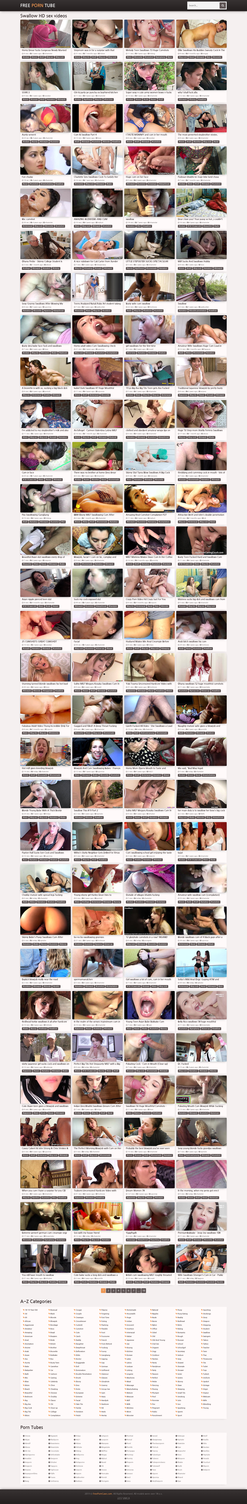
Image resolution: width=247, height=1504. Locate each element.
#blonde (106, 142)
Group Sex (104, 1389)
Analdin (27, 1458)
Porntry (128, 1458)
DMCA (126, 1498)
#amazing (152, 522)
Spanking (180, 1408)
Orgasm (154, 1348)
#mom (34, 57)
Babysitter (28, 1370)
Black (52, 1314)
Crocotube (54, 1451)
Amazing (27, 1332)
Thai (204, 1355)
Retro (179, 1325)
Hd (101, 1408)
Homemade (130, 1310)
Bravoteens (54, 1443)
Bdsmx (26, 1477)
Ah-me (26, 1451)
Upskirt (205, 1381)
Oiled (153, 1332)
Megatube (104, 1447)
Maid (128, 1381)
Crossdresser (80, 1321)
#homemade (151, 268)
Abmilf (26, 1443)
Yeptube (205, 1455)
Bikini (26, 1415)
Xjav (178, 1481)
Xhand (179, 1477)
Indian (128, 1321)
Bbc (25, 1378)
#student (46, 268)
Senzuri (129, 1473)
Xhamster (180, 1473)
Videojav (180, 1436)
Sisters (179, 1378)
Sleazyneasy (156, 1440)
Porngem (104, 1481)
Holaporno (79, 1462)
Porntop (129, 1455)
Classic (52, 1400)
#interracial (27, 226)
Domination (80, 1370)
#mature (162, 353)
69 (25, 1317)
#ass (208, 57)
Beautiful (27, 1393)
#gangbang (160, 57)
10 (143, 1291)
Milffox (103, 1451)
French (103, 1340)
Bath (26, 1374)
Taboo (204, 1340)
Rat (127, 1466)
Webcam (205, 1397)
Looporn (103, 1440)
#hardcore (147, 311)
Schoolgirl (181, 1348)
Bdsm (26, 1385)
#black (166, 775)
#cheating (88, 268)
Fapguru (53, 1466)
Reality (179, 1317)
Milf (127, 1400)
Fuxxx (52, 1477)
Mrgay (102, 1455)
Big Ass (27, 1404)
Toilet (204, 1366)
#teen (129, 57)
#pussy (44, 944)
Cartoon (53, 1374)
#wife (216, 226)
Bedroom (27, 1397)
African (27, 1321)
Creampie (78, 1317)
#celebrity (98, 1029)
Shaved (179, 1363)
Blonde (52, 1317)
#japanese (183, 395)
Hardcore (104, 1404)
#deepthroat (164, 184)
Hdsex (77, 1443)
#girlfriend (88, 99)
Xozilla (204, 1440)
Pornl (128, 1443)
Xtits (204, 1443)
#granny (47, 311)
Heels (102, 1412)
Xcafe (179, 1466)
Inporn (77, 1473)
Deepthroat (79, 1348)
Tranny (154, 1451)
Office (153, 1329)
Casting (53, 1378)
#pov (170, 57)
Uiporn (154, 1473)
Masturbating (131, 1389)
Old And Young (157, 1340)
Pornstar (154, 1400)
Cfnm (52, 1385)
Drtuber (53, 1462)
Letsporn (103, 1436)
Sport (179, 1415)
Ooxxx (103, 1470)
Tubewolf (155, 1466)
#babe (109, 184)
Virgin (204, 1389)
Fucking (103, 1348)
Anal (26, 1340)
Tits (203, 1363)
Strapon (205, 1321)
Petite (153, 1381)
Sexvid (153, 1436)
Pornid (128, 1440)
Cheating (53, 1389)
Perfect (154, 1378)
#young (117, 902)
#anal (191, 57)
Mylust (103, 1458)
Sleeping (180, 1389)
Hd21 (77, 1440)
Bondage (53, 1325)
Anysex (27, 1470)
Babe (26, 1366)
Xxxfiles (205, 1451)
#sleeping (165, 648)
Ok (101, 1466)
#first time (108, 99)
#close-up (100, 648)
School (179, 1344)
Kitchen (129, 1351)
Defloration (79, 1351)
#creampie (152, 184)
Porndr (103, 1477)
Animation (28, 1344)
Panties (154, 1359)
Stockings (206, 1314)
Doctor (77, 1359)
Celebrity (53, 1381)
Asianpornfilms (30, 1473)
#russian (34, 99)
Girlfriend (104, 1370)
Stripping (206, 1325)
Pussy (179, 1310)
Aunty (26, 1363)
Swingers (205, 1336)
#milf (42, 57)
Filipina (103, 1310)
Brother (53, 1348)
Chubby (53, 1397)
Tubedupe (155, 1455)
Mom (128, 1412)
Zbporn (205, 1466)
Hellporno (79, 1455)
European (79, 1393)
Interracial (130, 1332)
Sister (179, 1374)
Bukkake (53, 1355)
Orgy (153, 1351)
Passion (154, 1374)
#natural (112, 437)
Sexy (178, 1359)
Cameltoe (53, 1366)
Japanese (129, 1340)
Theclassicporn (157, 1443)
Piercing (154, 1385)
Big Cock (27, 1408)
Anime (26, 1348)
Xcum (179, 1470)
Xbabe (179, 1462)
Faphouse (53, 1470)
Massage (129, 1385)
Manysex (104, 1443)
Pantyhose (155, 1366)
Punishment (156, 1415)
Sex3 (128, 1477)
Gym (102, 1393)
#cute (146, 99)
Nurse (153, 1321)
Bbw (26, 1381)
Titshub (154, 1447)
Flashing (103, 1325)
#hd (139, 226)
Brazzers (53, 1336)
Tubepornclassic (157, 1462)
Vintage (205, 1385)
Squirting (206, 1310)
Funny (102, 1351)
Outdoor (154, 1355)
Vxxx (178, 1455)
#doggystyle (48, 691)
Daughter (78, 1344)
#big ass (49, 57)
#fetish (169, 691)
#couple (98, 268)
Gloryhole (104, 1381)
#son (25, 860)
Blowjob (53, 1321)
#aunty (34, 142)
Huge (128, 1317)
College (53, 1412)
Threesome (206, 1359)
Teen (204, 1351)
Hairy (102, 1397)
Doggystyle (79, 1363)
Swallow (205, 1332)
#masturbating (47, 184)
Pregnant (155, 1408)
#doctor (213, 1071)
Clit (51, 1404)
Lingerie (129, 1374)
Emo (76, 1385)
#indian (26, 57)
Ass (25, 1359)
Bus (51, 1359)
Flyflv (52, 1473)
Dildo (77, 1355)
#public (56, 986)
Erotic (77, 1389)
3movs (26, 1436)
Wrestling (206, 1404)
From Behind (105, 1344)
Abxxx (26, 1447)
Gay (101, 1363)
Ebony (77, 1381)
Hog (76, 1458)
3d (25, 1314)
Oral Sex (154, 1344)
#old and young (147, 733)
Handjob (103, 1400)
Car (51, 1370)
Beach (26, 1389)
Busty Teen (54, 1363)
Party (153, 1370)
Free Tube (37, 5)
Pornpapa (130, 1451)
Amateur (27, 1329)
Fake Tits (78, 1404)
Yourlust (205, 1462)
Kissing (128, 1348)
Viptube (180, 1440)
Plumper (154, 1393)
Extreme (78, 1397)
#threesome (54, 733)
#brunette (138, 57)
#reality (47, 395)
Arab (26, 1351)
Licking (128, 1370)
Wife (204, 1400)
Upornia (154, 1477)
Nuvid (102, 1462)
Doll (76, 1366)
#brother (197, 142)
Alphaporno (29, 1455)
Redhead (180, 1321)
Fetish (77, 1415)
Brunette (53, 1351)
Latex (128, 1359)
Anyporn (27, 1466)
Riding (179, 1329)
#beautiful (207, 226)
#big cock (60, 57)
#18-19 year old (194, 226)
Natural (154, 1310)
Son (178, 1404)
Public (153, 1412)
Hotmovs (78, 1466)
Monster (129, 1415)
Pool (153, 1397)
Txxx (153, 1470)
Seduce (179, 1355)
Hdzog (77, 1451)
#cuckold (211, 1282)
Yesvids (205, 1458)
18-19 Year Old (30, 1310)
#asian (153, 99)
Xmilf (204, 1436)
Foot (102, 1332)
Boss (51, 1329)
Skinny (179, 1381)
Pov (152, 1404)
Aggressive (28, 1325)
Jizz (127, 1344)
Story (204, 1317)
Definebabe (54, 1455)
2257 (119, 1498)
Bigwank (53, 1436)
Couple (78, 1314)
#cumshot (149, 57)
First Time (104, 1317)
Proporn (129, 1462)
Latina (128, 1363)
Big (25, 1400)
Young (205, 1408)
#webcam (63, 353)
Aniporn (27, 1462)
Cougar (78, 1310)
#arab (181, 648)
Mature (129, 1393)
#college (26, 268)
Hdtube (78, 1447)
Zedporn (205, 1470)
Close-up (53, 1408)
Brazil (52, 1332)
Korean (128, 1355)
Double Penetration (83, 1374)
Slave (179, 1385)
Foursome (104, 1336)
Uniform (205, 1378)
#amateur (51, 99)
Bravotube (54, 1447)
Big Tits (27, 1412)
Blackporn (54, 1440)
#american (214, 1113)
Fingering (104, 1314)
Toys (204, 1370)
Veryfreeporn (156, 1481)
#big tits (86, 57)
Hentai (103, 1415)
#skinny (63, 944)
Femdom (78, 1412)
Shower (180, 1370)
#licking (56, 268)
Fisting (103, 1321)
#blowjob (200, 57)
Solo (178, 1400)
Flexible (103, 1329)
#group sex (194, 691)
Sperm (179, 1412)
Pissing (154, 1389)
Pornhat (129, 1436)
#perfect (35, 1197)
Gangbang (104, 1355)
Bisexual (53, 1310)
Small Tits (180, 1393)
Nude (153, 1317)
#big (208, 817)
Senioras (129, 1470)
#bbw (188, 353)
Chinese (53, 1393)
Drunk (77, 1378)
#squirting (154, 1240)
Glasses (103, 1378)
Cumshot (78, 1329)
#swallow (202, 99)
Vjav (178, 1447)
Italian (128, 1336)
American (28, 1336)
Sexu (128, 1481)
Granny (103, 1385)
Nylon (153, 1325)
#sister (86, 479)
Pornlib (128, 1447)
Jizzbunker (79, 1477)
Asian (26, 1355)
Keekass (78, 1481)
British (52, 1344)
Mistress (129, 1408)
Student (205, 1329)
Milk (127, 1404)
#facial (109, 648)
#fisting (192, 99)
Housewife (130, 1314)
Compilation (54, 1415)
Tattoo (204, 1344)
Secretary (180, 1351)
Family (77, 1408)
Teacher (205, 1348)
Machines (130, 1378)
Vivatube (180, 1443)
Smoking (180, 1397)
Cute (77, 1332)
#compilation (111, 353)
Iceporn (78, 1470)
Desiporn (53, 1458)
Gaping (103, 1359)
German (103, 1366)
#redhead (43, 1029)
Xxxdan (205, 1447)
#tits (54, 1197)
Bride (52, 1340)
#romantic (79, 184)
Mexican (129, 1397)
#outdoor (106, 311)
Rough (179, 1336)
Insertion (129, 1329)
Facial (77, 1400)
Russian (180, 1340)
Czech (77, 1336)
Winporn (180, 1458)
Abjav (26, 1440)
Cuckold (78, 1325)
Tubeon (154, 1458)
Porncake (104, 1473)
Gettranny (54, 1481)
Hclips (77, 1436)
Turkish (205, 1374)
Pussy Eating (182, 1314)
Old (152, 1336)
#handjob (167, 564)
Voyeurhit (180, 1451)
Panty (153, 1363)
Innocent (129, 1325)
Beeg (26, 1481)
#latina (137, 1113)
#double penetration (197, 311)
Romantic (180, 1332)
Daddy (77, 1340)
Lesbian (129, 1366)
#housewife (42, 775)
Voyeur (205, 1393)
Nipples (154, 1314)
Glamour (104, 1374)
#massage (131, 1240)
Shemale (180, 1366)
